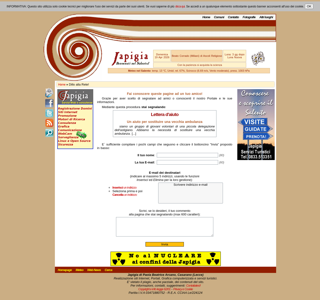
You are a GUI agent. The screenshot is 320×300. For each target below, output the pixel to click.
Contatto (233, 17)
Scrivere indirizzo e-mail (190, 185)
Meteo (79, 273)
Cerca (108, 273)
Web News (94, 273)
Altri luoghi (266, 17)
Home (206, 17)
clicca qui (180, 6)
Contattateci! (193, 289)
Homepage (65, 273)
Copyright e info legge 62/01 (154, 292)
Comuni (219, 17)
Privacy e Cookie (183, 292)
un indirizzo (124, 187)
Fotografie (249, 17)
